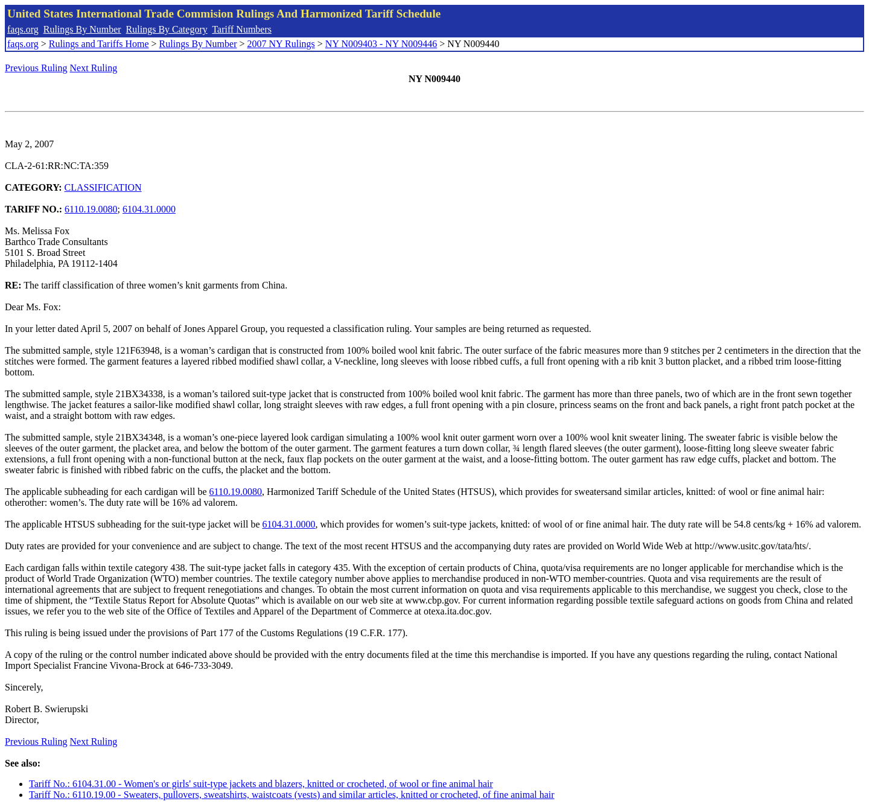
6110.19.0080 (91, 209)
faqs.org (23, 29)
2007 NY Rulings (281, 44)
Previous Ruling (36, 68)
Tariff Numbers (242, 29)
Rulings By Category (167, 29)
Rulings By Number (82, 29)
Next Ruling (94, 68)
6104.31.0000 (149, 209)
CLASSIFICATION (103, 187)
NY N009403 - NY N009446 (381, 44)
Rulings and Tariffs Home (99, 44)
